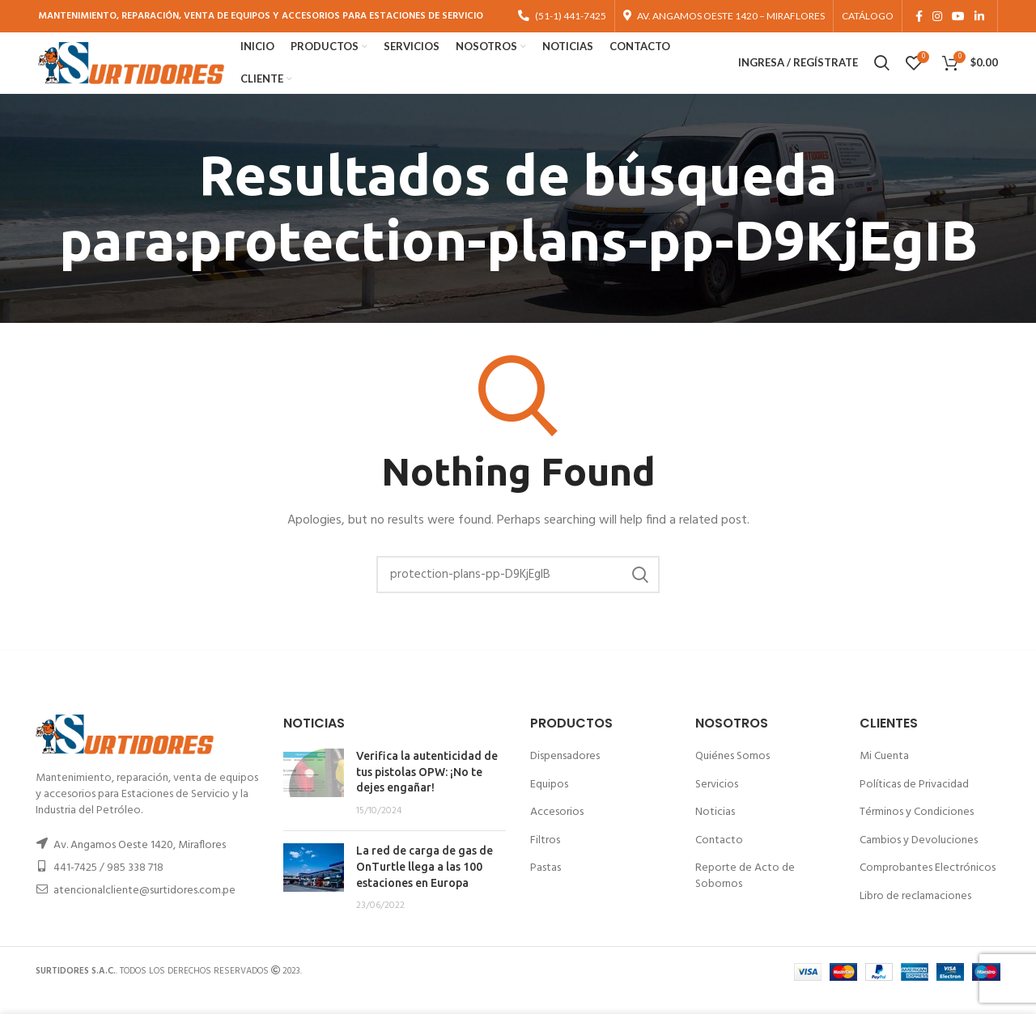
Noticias (715, 830)
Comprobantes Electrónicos (928, 885)
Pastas (545, 885)
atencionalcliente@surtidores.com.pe (144, 908)
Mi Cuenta (884, 773)
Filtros (545, 857)
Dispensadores (565, 773)
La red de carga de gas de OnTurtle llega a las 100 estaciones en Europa (424, 884)
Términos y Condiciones (917, 830)
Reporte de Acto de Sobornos (745, 893)
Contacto (719, 857)
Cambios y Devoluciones (919, 857)
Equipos (549, 801)
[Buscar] (518, 591)
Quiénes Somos (732, 773)
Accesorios (557, 830)
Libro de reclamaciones (915, 913)
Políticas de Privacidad (914, 801)
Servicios (716, 801)
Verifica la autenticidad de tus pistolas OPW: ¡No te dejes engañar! (427, 788)
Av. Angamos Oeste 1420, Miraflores (139, 863)
